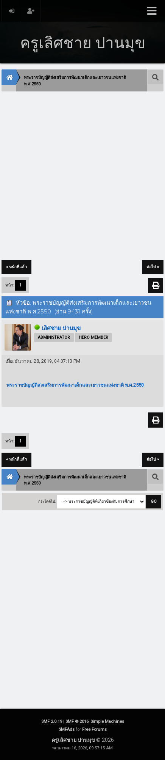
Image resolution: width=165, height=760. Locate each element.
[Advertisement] (82, 176)
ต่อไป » (152, 266)
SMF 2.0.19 (51, 721)
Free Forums (94, 729)
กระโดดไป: (47, 501)
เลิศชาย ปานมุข (61, 328)
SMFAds (67, 729)
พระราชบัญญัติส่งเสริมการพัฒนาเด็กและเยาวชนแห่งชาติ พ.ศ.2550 (75, 385)
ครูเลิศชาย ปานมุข (73, 740)
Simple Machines (107, 721)
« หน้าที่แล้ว (16, 266)
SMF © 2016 (77, 721)
